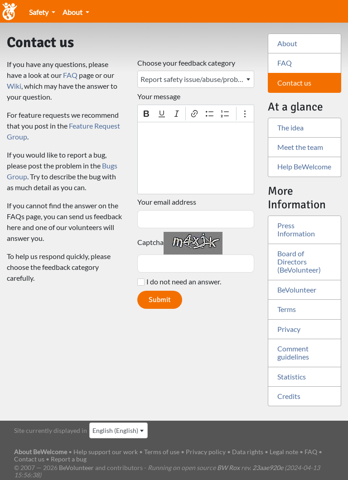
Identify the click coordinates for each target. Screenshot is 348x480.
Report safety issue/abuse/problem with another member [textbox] (197, 79)
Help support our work (106, 452)
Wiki (14, 86)
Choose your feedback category (186, 63)
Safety (39, 12)
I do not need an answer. (183, 281)
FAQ (70, 75)
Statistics (291, 376)
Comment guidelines (293, 352)
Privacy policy (206, 452)
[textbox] (195, 158)
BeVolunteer (296, 289)
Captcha (150, 242)
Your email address (166, 202)
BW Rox (228, 467)
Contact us (294, 82)
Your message (158, 96)
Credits (288, 396)
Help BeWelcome (304, 166)
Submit (160, 299)
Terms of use (161, 452)
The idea (290, 127)
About (73, 12)
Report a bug (69, 459)
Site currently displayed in (50, 430)
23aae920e (267, 467)
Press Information (296, 229)
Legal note (284, 452)
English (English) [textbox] (115, 430)
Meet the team (300, 147)
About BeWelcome (40, 452)
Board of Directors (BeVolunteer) (299, 261)
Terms (286, 309)
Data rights (247, 452)
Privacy (288, 329)
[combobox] (195, 79)
